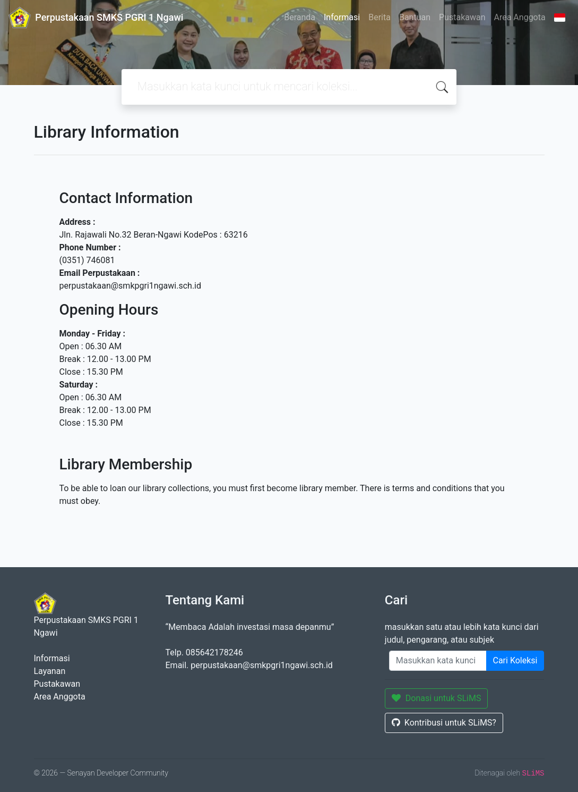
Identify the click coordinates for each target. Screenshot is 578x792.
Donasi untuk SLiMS (436, 698)
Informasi (342, 17)
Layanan (50, 671)
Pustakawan (462, 17)
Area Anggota (520, 17)
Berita (379, 17)
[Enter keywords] (438, 661)
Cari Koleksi (515, 660)
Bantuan (414, 17)
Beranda (299, 17)
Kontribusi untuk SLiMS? (444, 723)
